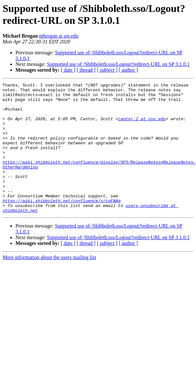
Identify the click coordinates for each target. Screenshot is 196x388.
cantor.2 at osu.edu (142, 126)
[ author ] (128, 70)
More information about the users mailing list (49, 283)
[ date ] (68, 70)
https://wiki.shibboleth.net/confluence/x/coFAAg (62, 225)
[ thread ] (86, 70)
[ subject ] (107, 70)
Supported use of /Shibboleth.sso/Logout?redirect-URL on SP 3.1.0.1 (118, 64)
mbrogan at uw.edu (58, 36)
